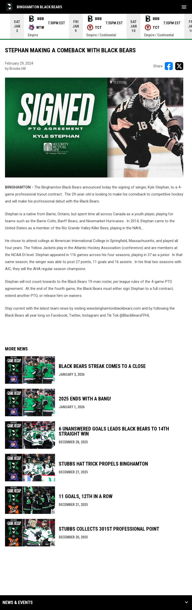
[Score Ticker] (96, 26)
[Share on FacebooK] (169, 66)
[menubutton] (184, 7)
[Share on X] (179, 66)
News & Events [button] (17, 602)
